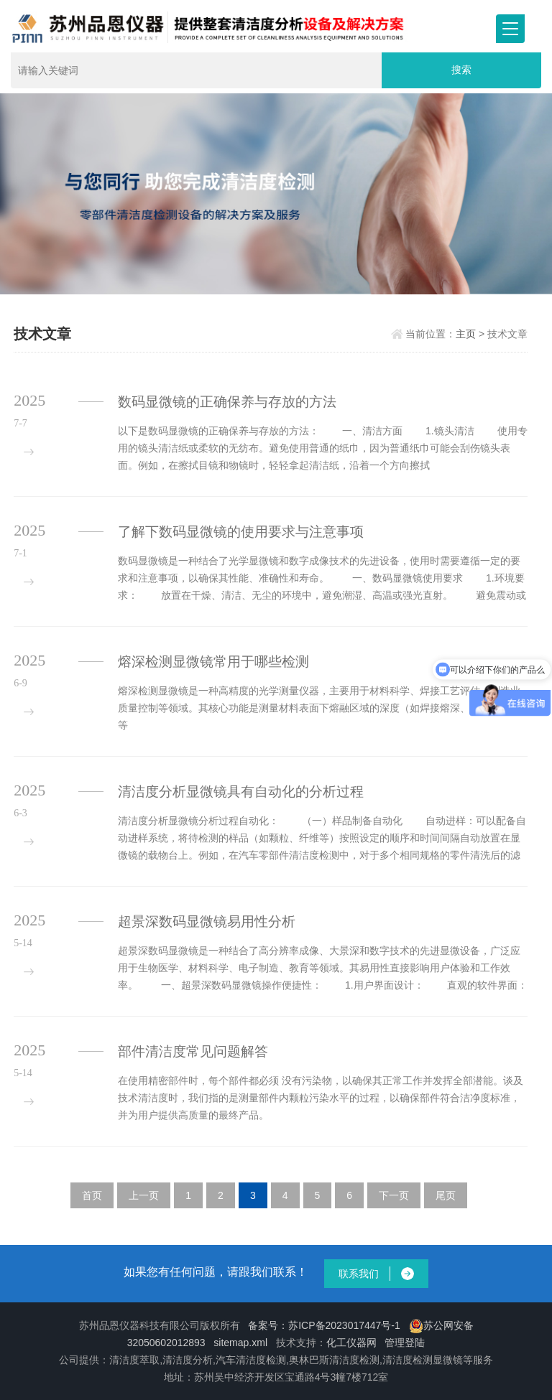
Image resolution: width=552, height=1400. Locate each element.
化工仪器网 (351, 1342)
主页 (466, 334)
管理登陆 (405, 1342)
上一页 (144, 1195)
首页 (92, 1195)
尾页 (446, 1195)
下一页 (394, 1195)
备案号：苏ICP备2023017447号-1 (324, 1325)
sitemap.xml (240, 1342)
